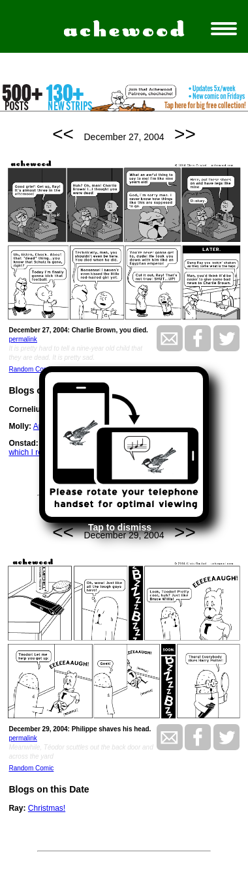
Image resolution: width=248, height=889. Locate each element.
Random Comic (31, 369)
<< (63, 134)
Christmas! (46, 808)
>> (185, 134)
